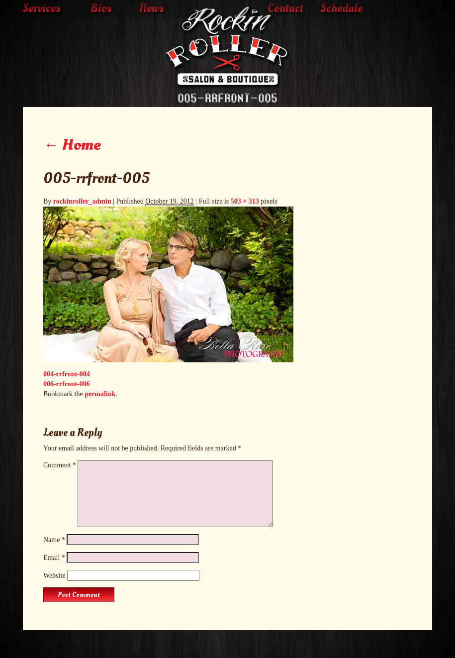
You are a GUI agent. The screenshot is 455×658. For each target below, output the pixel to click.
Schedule (342, 8)
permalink (100, 394)
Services (42, 8)
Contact (285, 8)
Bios (101, 8)
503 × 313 (245, 201)
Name (54, 540)
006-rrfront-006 (66, 384)
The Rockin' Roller (227, 47)
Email (54, 557)
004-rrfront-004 (66, 374)
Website (54, 575)
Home (72, 145)
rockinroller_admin (82, 201)
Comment (59, 465)
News (151, 8)
